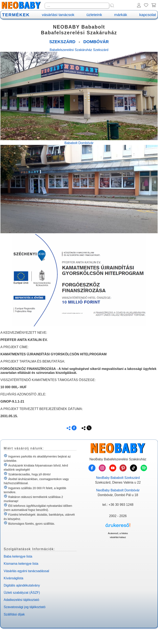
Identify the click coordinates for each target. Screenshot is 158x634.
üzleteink (94, 15)
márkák (120, 15)
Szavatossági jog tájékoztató (24, 607)
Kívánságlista (13, 578)
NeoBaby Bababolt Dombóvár (118, 490)
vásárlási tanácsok (58, 15)
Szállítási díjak (14, 614)
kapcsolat (147, 15)
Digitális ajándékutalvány (22, 585)
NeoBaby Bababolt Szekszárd (118, 477)
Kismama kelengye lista (21, 563)
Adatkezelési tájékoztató (21, 600)
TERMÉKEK (16, 14)
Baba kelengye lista (18, 556)
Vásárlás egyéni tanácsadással (26, 571)
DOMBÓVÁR (96, 41)
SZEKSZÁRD (62, 41)
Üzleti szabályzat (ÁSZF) (22, 592)
